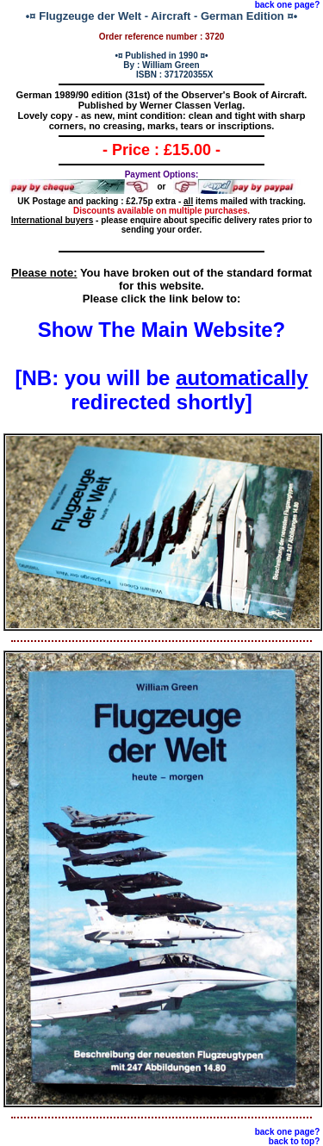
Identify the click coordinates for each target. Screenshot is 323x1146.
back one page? (287, 4)
